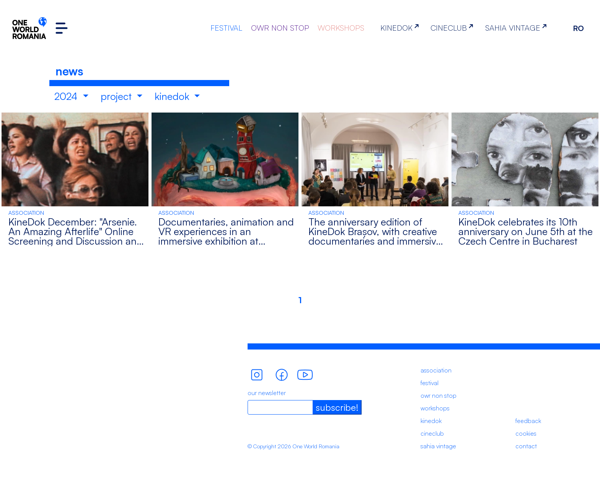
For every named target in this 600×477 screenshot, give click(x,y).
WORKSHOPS (341, 28)
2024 (67, 96)
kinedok (173, 96)
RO (578, 28)
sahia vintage (438, 446)
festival (430, 383)
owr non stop (439, 395)
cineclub (432, 433)
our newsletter (267, 393)
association (436, 370)
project (117, 96)
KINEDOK (401, 28)
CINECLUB (453, 28)
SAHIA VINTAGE (517, 28)
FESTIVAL (226, 28)
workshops (435, 408)
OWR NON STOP (280, 28)
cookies (525, 433)
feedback (528, 421)
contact (526, 446)
